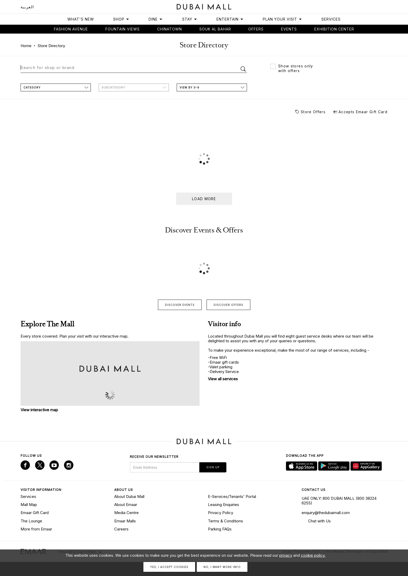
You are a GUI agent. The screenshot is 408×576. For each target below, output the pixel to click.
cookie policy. (313, 555)
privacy (285, 555)
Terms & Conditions (225, 520)
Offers (256, 29)
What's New (80, 19)
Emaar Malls (125, 520)
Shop (121, 19)
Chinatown (169, 29)
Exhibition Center (334, 29)
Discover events (180, 304)
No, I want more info (222, 566)
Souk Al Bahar (215, 29)
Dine (156, 19)
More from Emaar (36, 529)
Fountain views (122, 29)
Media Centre (126, 512)
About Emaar (125, 504)
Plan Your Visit (282, 19)
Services (331, 19)
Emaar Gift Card (35, 512)
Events (289, 29)
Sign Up (212, 467)
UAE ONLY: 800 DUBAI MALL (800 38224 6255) (339, 500)
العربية (27, 6)
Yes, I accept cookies (169, 566)
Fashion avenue (71, 29)
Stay (189, 19)
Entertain (230, 19)
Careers (121, 529)
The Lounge (31, 520)
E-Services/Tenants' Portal (232, 496)
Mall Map (29, 504)
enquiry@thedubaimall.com (326, 512)
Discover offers (228, 304)
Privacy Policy (220, 512)
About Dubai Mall (129, 496)
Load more (204, 199)
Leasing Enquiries (223, 504)
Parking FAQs (220, 529)
